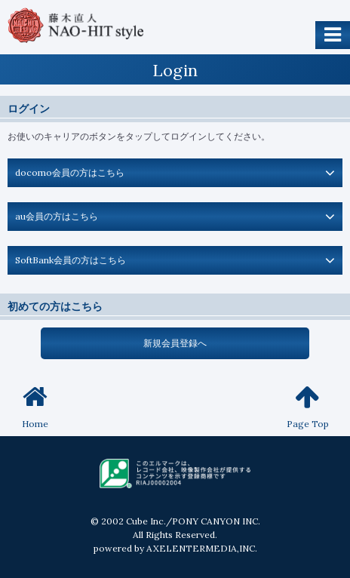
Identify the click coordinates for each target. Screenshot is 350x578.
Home (35, 406)
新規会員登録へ (175, 343)
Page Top (308, 406)
